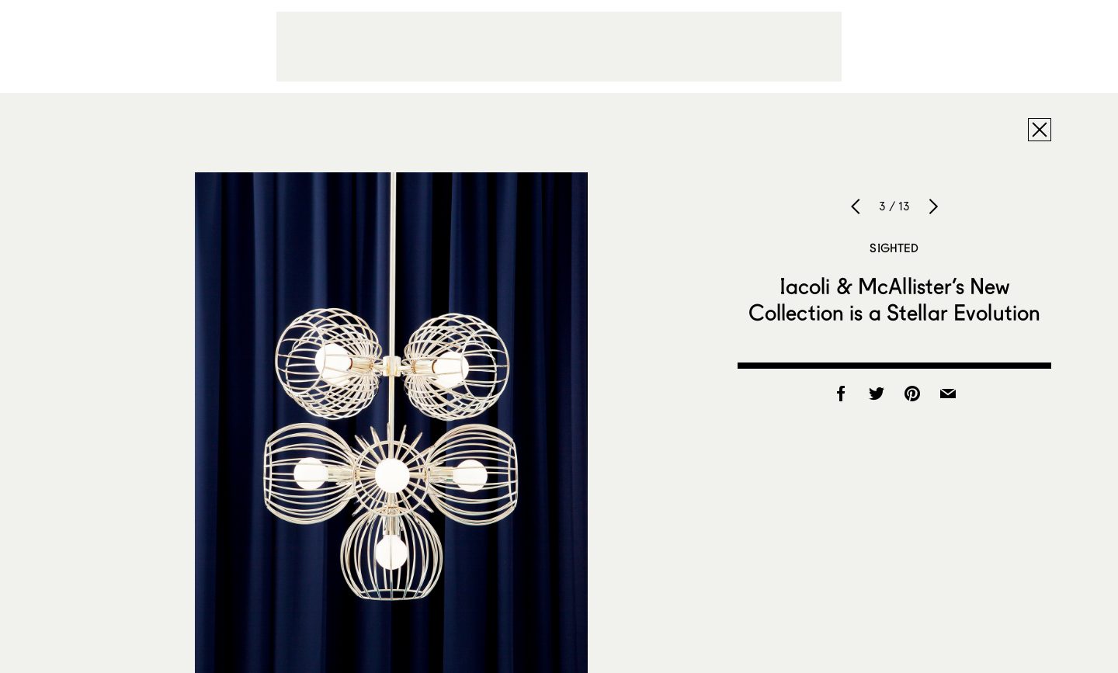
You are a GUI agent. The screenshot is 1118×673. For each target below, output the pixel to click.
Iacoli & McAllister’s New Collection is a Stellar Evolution (894, 298)
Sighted (894, 248)
